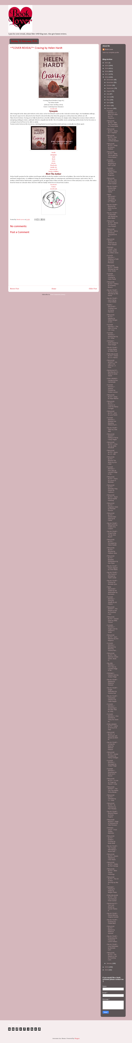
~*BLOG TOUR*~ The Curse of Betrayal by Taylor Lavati (112, 575)
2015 (107, 967)
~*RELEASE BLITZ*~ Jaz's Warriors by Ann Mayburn (112, 637)
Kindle (54, 152)
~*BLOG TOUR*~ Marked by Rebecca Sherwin (112, 682)
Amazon (54, 155)
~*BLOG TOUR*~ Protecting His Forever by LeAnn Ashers (112, 938)
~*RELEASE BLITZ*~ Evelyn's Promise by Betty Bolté (110, 839)
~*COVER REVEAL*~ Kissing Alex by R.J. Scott (112, 335)
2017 (107, 74)
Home (54, 289)
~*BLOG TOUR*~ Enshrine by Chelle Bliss (112, 921)
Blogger (77, 1038)
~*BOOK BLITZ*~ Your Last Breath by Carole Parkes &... (112, 907)
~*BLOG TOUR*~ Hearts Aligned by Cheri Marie (112, 567)
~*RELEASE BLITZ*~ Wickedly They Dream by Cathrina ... (111, 488)
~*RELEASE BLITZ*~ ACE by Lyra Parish (111, 413)
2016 (107, 77)
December (110, 79)
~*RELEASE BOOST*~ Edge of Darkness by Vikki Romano (112, 822)
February (110, 108)
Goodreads (53, 109)
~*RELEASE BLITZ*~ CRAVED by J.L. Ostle (111, 797)
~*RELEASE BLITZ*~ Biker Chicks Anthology (111, 871)
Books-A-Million (53, 171)
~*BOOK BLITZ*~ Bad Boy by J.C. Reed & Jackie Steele (112, 373)
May (108, 100)
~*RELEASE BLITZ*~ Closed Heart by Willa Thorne (112, 619)
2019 (107, 68)
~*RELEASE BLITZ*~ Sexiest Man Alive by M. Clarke (111, 516)
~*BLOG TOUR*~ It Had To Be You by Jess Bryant (112, 534)
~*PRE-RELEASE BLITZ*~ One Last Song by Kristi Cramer (112, 897)
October (109, 85)
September (110, 88)
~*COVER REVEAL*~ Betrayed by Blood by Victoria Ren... (111, 646)
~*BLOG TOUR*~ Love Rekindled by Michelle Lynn (112, 947)
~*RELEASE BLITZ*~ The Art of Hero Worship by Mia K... (112, 880)
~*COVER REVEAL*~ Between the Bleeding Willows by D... (112, 421)
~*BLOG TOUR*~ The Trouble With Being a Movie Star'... (112, 848)
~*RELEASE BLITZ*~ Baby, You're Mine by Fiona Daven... (112, 154)
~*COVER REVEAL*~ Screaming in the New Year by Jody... (111, 707)
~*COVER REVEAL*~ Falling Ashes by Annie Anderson (111, 171)
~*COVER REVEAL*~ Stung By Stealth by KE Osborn (111, 600)
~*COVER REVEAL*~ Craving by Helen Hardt (111, 276)
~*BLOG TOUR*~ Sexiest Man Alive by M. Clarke (112, 189)
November (110, 82)
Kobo (53, 161)
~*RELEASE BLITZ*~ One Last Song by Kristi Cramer (111, 180)
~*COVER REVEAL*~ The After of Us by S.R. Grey (112, 327)
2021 (107, 63)
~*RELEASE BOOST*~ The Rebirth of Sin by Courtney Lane (111, 610)
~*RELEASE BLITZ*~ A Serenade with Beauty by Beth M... (112, 736)
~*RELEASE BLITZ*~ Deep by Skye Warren (112, 396)
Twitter (53, 187)
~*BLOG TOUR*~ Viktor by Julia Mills (112, 429)
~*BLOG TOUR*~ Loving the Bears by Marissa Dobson (112, 746)
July (108, 94)
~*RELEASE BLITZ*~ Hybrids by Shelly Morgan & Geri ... (111, 318)
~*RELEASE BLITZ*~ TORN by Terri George (112, 864)
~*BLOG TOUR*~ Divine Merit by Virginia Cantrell (112, 915)
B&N (53, 157)
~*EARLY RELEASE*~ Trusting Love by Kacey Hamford (111, 308)
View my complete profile (111, 52)
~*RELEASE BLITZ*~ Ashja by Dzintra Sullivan (111, 146)
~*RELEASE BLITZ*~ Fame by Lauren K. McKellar (112, 479)
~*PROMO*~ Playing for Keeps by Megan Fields (111, 889)
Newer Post (14, 289)
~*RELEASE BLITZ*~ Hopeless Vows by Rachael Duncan (112, 506)
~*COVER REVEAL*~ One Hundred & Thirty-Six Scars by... (112, 717)
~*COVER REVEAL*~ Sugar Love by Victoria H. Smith (111, 628)
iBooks (53, 163)
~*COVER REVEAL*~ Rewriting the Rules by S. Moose (111, 772)
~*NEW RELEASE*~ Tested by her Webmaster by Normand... (111, 590)
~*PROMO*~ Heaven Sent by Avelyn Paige (112, 675)
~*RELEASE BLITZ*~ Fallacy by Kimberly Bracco (112, 284)
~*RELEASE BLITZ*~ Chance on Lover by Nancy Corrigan (112, 405)
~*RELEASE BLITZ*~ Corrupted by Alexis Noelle (111, 542)
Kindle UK (53, 167)
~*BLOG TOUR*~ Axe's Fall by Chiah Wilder (112, 300)
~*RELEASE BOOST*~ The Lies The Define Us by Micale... (112, 789)
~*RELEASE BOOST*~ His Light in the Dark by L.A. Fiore (111, 364)
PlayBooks (53, 165)
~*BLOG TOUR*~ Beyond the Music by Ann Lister (112, 207)
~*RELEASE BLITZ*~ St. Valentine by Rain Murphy (111, 806)
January (109, 963)
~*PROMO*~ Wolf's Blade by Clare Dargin (112, 342)
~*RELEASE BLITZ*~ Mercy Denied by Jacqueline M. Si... (112, 232)
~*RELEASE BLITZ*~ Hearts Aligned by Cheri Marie (112, 856)
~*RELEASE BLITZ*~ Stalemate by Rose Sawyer (111, 241)
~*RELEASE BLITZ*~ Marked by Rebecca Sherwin (110, 929)
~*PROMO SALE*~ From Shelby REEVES (111, 830)
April (108, 102)
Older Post (93, 289)
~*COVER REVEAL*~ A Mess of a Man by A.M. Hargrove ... (112, 114)
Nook (53, 159)
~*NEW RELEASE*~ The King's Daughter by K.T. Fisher (111, 198)
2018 (107, 71)
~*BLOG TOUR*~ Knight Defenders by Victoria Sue (112, 690)
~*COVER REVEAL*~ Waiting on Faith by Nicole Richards (112, 259)
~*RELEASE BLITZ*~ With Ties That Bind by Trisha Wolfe (112, 123)
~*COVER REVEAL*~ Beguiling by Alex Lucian (111, 162)
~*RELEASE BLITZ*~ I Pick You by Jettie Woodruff (111, 445)
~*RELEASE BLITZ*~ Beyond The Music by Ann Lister (111, 460)
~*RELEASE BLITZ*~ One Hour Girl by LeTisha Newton (112, 138)
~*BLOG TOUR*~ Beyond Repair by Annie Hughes (112, 814)
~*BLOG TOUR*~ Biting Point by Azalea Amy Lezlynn (112, 525)
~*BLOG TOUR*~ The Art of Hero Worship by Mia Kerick (112, 292)
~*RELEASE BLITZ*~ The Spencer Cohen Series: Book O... (112, 656)
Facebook (53, 184)
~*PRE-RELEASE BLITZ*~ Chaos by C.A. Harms (112, 355)
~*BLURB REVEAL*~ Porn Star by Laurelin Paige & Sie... (111, 666)
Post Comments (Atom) (57, 294)
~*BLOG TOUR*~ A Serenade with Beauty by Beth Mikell (112, 215)
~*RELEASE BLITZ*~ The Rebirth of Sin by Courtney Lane (111, 956)
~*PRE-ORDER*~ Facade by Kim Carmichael (112, 380)
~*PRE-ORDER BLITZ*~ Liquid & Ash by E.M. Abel (112, 726)
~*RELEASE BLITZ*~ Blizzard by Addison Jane (111, 550)
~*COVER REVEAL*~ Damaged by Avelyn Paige (111, 763)
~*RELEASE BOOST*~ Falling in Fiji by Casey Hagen (112, 436)
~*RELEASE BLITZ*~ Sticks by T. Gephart (112, 130)
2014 (107, 970)
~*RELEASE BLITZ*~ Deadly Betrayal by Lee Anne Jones (112, 268)
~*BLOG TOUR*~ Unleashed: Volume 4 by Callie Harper (112, 698)
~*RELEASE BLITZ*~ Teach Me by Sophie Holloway (112, 497)
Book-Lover (109, 49)
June (108, 97)
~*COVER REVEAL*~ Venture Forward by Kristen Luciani (112, 388)
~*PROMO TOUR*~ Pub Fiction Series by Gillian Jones (112, 250)
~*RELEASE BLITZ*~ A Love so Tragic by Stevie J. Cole (112, 781)
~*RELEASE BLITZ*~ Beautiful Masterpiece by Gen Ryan (112, 559)
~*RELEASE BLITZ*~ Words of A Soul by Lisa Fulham (112, 223)
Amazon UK (53, 169)
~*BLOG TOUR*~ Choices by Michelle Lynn (112, 582)
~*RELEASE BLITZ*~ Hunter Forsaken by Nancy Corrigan (112, 754)
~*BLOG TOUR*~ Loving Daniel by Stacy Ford (112, 349)
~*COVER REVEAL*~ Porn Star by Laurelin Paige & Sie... (111, 470)
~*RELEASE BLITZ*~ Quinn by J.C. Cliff (112, 452)
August (109, 91)
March (109, 105)
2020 (107, 65)
